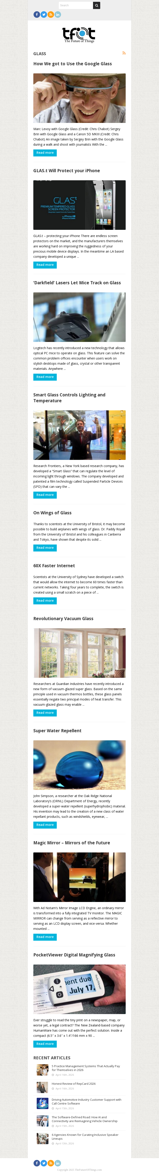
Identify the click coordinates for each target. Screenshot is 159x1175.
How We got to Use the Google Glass (72, 63)
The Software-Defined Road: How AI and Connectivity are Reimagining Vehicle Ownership (85, 1119)
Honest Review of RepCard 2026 (73, 1084)
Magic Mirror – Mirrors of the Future (71, 842)
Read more (45, 152)
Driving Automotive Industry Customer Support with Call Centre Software (86, 1101)
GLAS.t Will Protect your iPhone (66, 170)
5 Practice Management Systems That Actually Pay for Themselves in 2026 (86, 1068)
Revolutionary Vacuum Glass (63, 618)
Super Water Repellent (57, 730)
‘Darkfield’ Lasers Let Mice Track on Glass (77, 282)
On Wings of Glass (52, 512)
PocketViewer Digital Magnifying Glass (74, 955)
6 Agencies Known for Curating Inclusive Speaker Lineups (85, 1137)
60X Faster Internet (54, 565)
